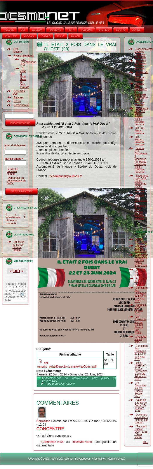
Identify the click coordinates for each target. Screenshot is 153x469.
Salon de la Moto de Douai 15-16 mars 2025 (140, 405)
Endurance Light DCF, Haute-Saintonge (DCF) (141, 181)
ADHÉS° (136, 29)
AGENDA (37, 29)
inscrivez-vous (80, 378)
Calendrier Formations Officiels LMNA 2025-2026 (141, 260)
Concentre (50, 428)
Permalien (43, 421)
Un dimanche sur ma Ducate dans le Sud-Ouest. (140, 324)
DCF (23, 29)
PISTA (71, 29)
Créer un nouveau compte (12, 171)
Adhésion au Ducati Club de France (18, 245)
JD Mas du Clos (141, 73)
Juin (15, 270)
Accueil (9, 29)
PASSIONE (55, 29)
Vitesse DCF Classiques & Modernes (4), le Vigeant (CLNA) (140, 205)
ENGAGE (29, 35)
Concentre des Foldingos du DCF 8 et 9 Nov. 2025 (141, 294)
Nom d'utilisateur (15, 147)
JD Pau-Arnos (139, 129)
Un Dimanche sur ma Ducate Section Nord (140, 389)
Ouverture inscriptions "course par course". (141, 418)
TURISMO (86, 29)
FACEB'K (46, 35)
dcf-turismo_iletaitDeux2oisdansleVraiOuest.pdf (67, 364)
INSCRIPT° (11, 35)
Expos (17, 101)
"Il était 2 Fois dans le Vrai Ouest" (24, 78)
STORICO (104, 29)
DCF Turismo (17, 50)
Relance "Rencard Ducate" (139, 272)
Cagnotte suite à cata (140, 339)
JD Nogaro (138, 138)
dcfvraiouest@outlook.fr (66, 176)
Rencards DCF (18, 92)
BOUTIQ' (121, 29)
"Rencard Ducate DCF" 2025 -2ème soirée (140, 432)
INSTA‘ (60, 35)
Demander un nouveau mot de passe (16, 180)
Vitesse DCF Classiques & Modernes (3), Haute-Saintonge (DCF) (140, 158)
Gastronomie (21, 105)
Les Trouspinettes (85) (28, 62)
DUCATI (75, 35)
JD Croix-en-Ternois (140, 62)
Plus (145, 442)
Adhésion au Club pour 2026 (140, 248)
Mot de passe (14, 158)
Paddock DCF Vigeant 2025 (140, 309)
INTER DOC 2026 (140, 241)
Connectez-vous (51, 378)
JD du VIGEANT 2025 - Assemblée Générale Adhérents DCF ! (140, 371)
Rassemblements (24, 55)
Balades (18, 97)
